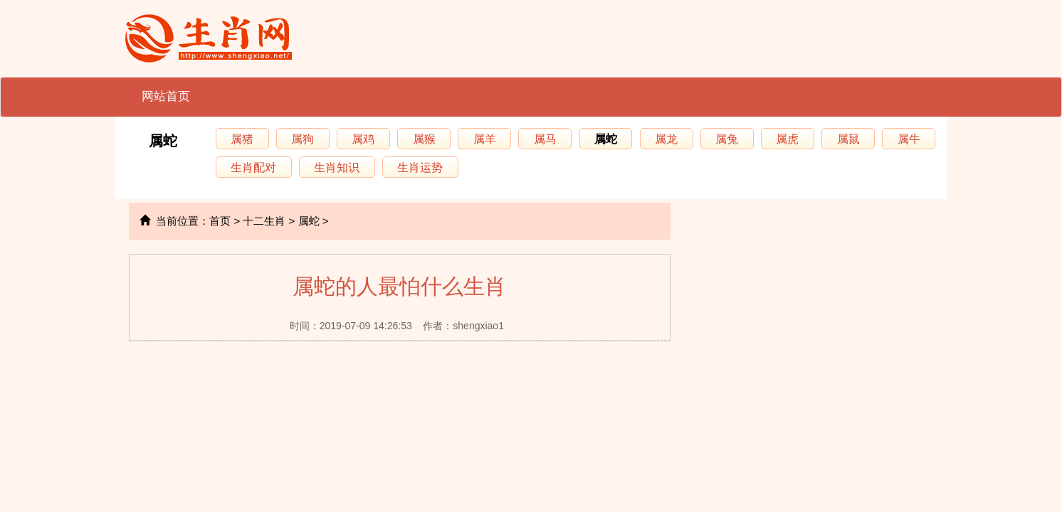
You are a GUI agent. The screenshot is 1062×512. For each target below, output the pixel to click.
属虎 (787, 139)
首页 (220, 221)
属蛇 (163, 141)
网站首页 (166, 96)
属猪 (242, 139)
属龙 (666, 139)
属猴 (424, 139)
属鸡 (363, 139)
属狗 (302, 139)
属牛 (909, 139)
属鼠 (848, 139)
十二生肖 (264, 221)
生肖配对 (253, 167)
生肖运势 (420, 167)
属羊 (484, 139)
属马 (545, 139)
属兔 (726, 139)
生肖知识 (336, 167)
